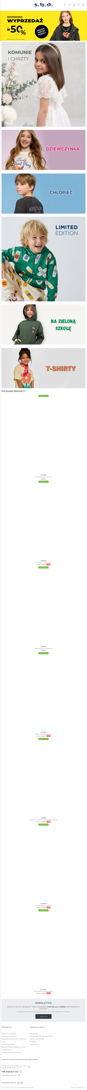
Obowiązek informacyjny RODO (41, 1036)
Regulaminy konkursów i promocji (14, 1039)
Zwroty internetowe (37, 1039)
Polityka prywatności (9, 1036)
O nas (4, 1041)
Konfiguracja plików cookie (11, 1052)
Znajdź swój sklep (8, 1044)
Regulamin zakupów (9, 1033)
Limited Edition (7, 1049)
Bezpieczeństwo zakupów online (13, 1047)
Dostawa (33, 1041)
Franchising (34, 1044)
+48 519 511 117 (10, 1071)
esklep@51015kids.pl (9, 1075)
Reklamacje (34, 1033)
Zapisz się (43, 1016)
